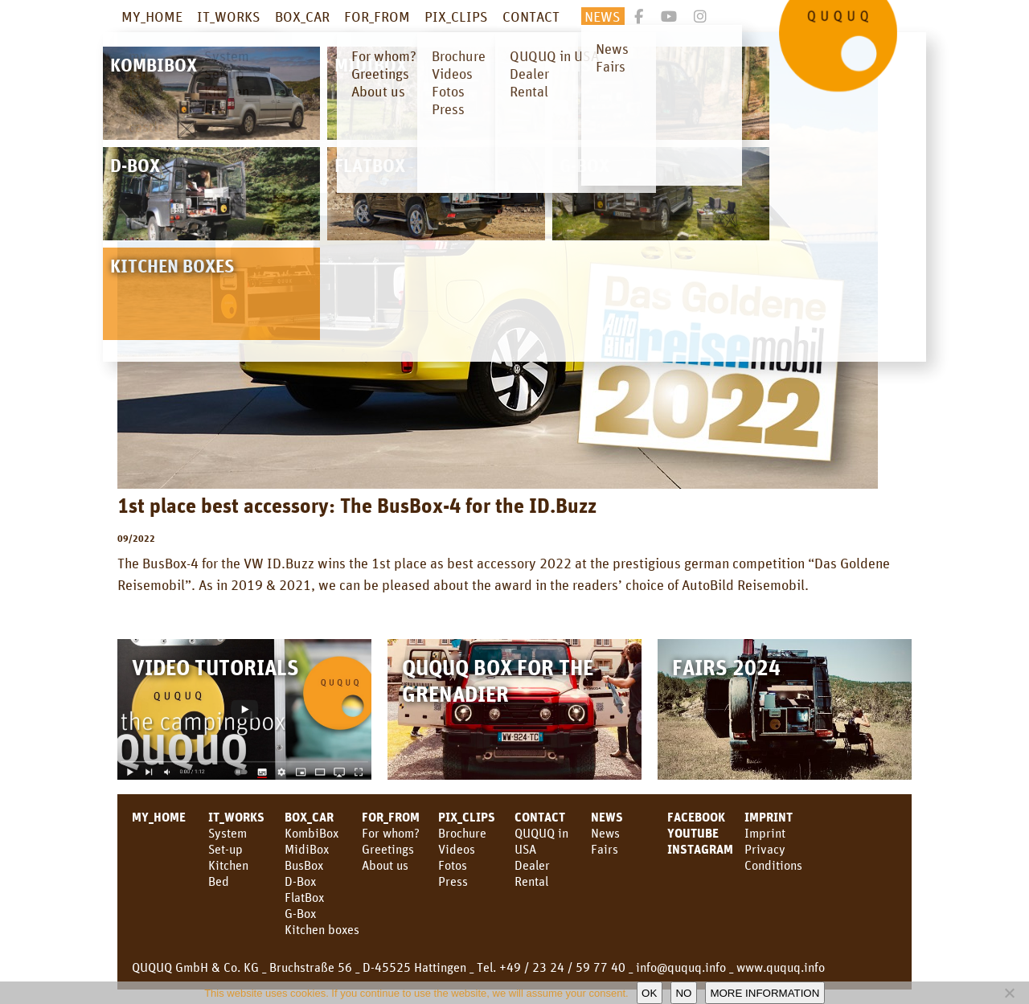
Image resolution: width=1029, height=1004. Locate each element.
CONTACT (531, 16)
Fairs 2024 (726, 667)
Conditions (773, 865)
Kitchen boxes (322, 929)
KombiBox (311, 833)
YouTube (693, 833)
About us (385, 865)
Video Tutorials (215, 667)
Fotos (452, 865)
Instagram (700, 849)
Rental (531, 881)
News (605, 833)
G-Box (300, 913)
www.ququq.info (780, 967)
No (683, 993)
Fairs (604, 849)
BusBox (304, 865)
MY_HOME (151, 16)
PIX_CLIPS (456, 16)
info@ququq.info (681, 967)
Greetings (388, 849)
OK (649, 993)
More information (764, 993)
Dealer (532, 865)
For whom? (391, 833)
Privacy (764, 849)
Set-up (225, 849)
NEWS (602, 16)
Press (453, 881)
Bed (218, 881)
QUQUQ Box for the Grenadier (497, 680)
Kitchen (228, 865)
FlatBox (304, 897)
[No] (1009, 993)
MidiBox (307, 849)
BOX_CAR (302, 16)
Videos (456, 849)
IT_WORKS (228, 16)
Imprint (768, 817)
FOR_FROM (377, 16)
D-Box (300, 881)
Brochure (462, 833)
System (227, 833)
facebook (696, 817)
